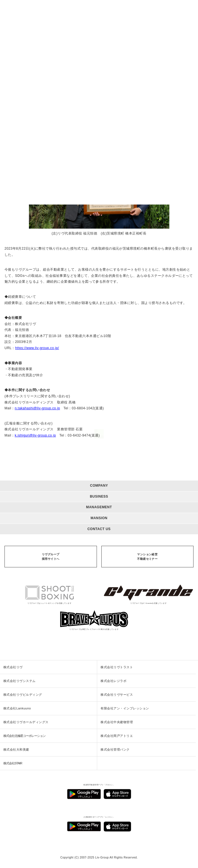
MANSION (98, 518)
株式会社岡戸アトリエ (117, 735)
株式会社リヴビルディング (22, 694)
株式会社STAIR (12, 763)
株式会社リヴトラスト (117, 667)
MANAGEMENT (99, 507)
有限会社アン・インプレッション (125, 708)
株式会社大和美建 (16, 749)
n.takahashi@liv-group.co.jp (37, 408)
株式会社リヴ (13, 667)
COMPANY (99, 486)
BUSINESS (99, 496)
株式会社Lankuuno (17, 708)
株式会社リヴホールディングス (26, 722)
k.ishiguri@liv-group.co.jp (35, 435)
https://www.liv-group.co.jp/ (37, 348)
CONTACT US (99, 529)
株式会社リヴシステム (19, 681)
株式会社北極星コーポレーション (24, 735)
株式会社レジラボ (113, 681)
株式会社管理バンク (115, 749)
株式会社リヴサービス (117, 694)
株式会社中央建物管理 (117, 722)
